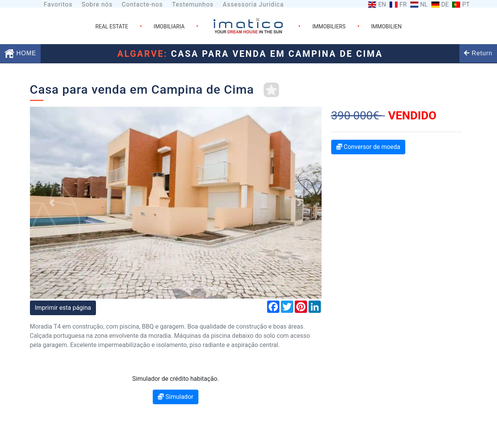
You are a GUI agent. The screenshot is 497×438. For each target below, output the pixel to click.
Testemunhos (192, 4)
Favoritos (58, 4)
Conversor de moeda (368, 146)
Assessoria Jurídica (253, 4)
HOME (20, 53)
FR (403, 5)
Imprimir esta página (63, 307)
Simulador (175, 396)
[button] (52, 203)
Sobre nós (97, 4)
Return (478, 53)
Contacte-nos (142, 4)
